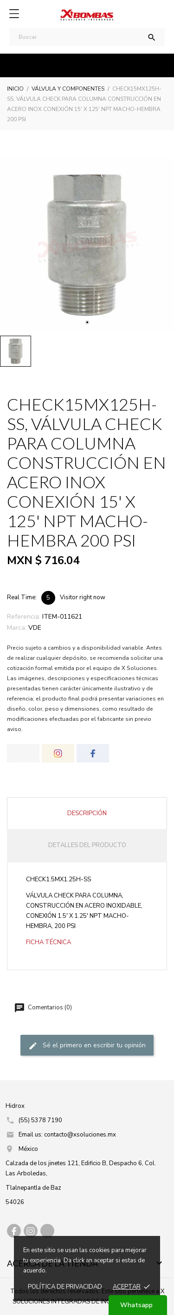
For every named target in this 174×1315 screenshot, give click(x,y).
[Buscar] (87, 37)
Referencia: (23, 616)
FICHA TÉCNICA (48, 942)
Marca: (16, 627)
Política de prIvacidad (65, 1287)
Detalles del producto (87, 845)
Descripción (87, 813)
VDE (34, 627)
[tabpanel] (87, 244)
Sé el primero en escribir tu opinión (87, 1046)
